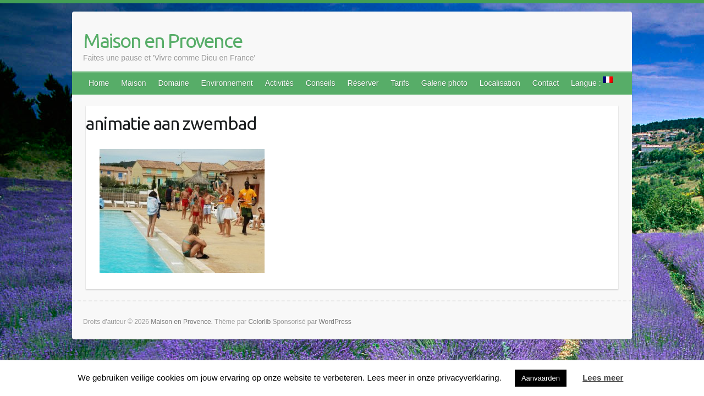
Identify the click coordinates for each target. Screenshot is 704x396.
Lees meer (602, 377)
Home (99, 83)
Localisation (500, 83)
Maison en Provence (162, 40)
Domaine (173, 83)
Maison (133, 83)
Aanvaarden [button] (540, 378)
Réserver (363, 83)
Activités (279, 83)
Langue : (592, 81)
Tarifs (400, 83)
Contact (545, 83)
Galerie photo (444, 83)
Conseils (321, 83)
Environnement (227, 83)
